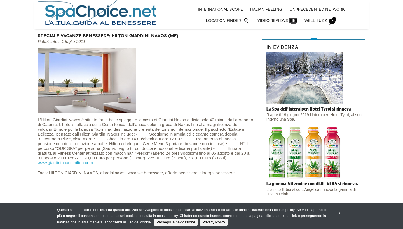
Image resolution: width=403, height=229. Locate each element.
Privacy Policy (213, 222)
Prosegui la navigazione (175, 222)
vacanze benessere (145, 173)
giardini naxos (112, 173)
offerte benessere (181, 173)
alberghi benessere (217, 173)
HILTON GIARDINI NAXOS (73, 173)
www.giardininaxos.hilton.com (65, 162)
